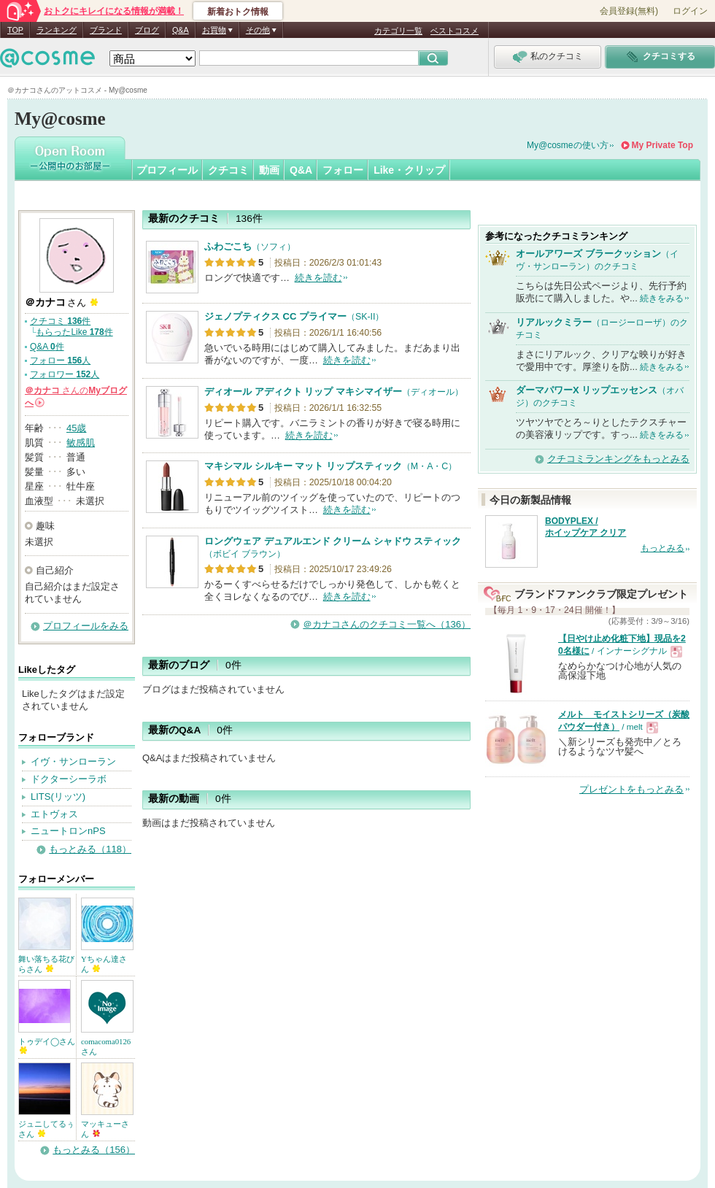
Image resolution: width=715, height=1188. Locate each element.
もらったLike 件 (74, 332)
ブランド (106, 30)
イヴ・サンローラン (73, 761)
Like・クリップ (409, 170)
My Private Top (662, 145)
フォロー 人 (60, 360)
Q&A (180, 30)
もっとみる (662, 548)
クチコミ (228, 170)
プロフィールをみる (85, 625)
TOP (15, 30)
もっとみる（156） (94, 1149)
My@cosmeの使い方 (567, 145)
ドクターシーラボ (69, 779)
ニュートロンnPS (68, 830)
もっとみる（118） (90, 849)
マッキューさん (105, 1128)
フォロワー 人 (64, 374)
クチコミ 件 (60, 321)
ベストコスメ (454, 30)
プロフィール (167, 170)
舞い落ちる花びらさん (46, 963)
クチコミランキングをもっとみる (618, 458)
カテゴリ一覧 (398, 30)
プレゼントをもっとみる (631, 789)
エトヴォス (54, 814)
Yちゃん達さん (104, 963)
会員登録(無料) (629, 11)
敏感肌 (80, 442)
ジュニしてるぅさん (46, 1128)
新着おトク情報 (237, 12)
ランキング (56, 30)
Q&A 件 (47, 347)
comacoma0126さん (106, 1046)
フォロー (342, 170)
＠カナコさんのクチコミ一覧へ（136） (387, 624)
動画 (269, 170)
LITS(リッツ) (58, 796)
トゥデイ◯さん (46, 1045)
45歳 (76, 428)
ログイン (690, 11)
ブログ (147, 30)
